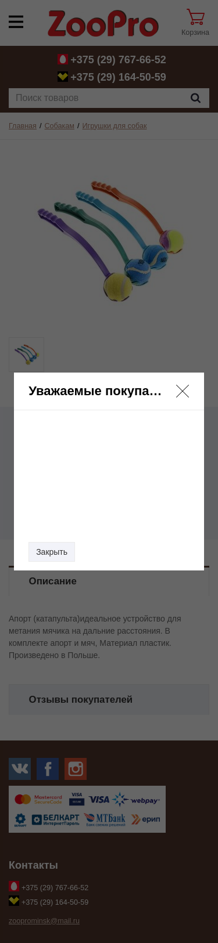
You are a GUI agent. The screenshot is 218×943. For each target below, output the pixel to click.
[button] (183, 391)
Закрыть (51, 552)
